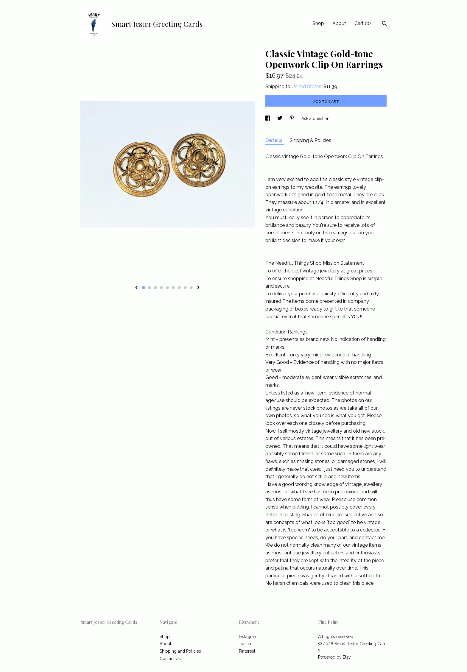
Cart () (362, 23)
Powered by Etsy (334, 657)
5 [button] (167, 287)
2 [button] (149, 287)
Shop (318, 23)
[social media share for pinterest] (292, 118)
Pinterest (247, 651)
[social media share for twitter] (280, 118)
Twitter (245, 643)
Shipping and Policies (180, 651)
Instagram (248, 636)
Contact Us (170, 658)
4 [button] (161, 287)
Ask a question (315, 118)
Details (274, 140)
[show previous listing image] (136, 288)
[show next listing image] (198, 288)
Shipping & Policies (310, 140)
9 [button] (191, 287)
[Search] (384, 24)
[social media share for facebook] (268, 118)
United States (306, 86)
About (339, 23)
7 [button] (179, 287)
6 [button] (173, 287)
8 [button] (185, 287)
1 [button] (143, 287)
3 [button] (155, 287)
